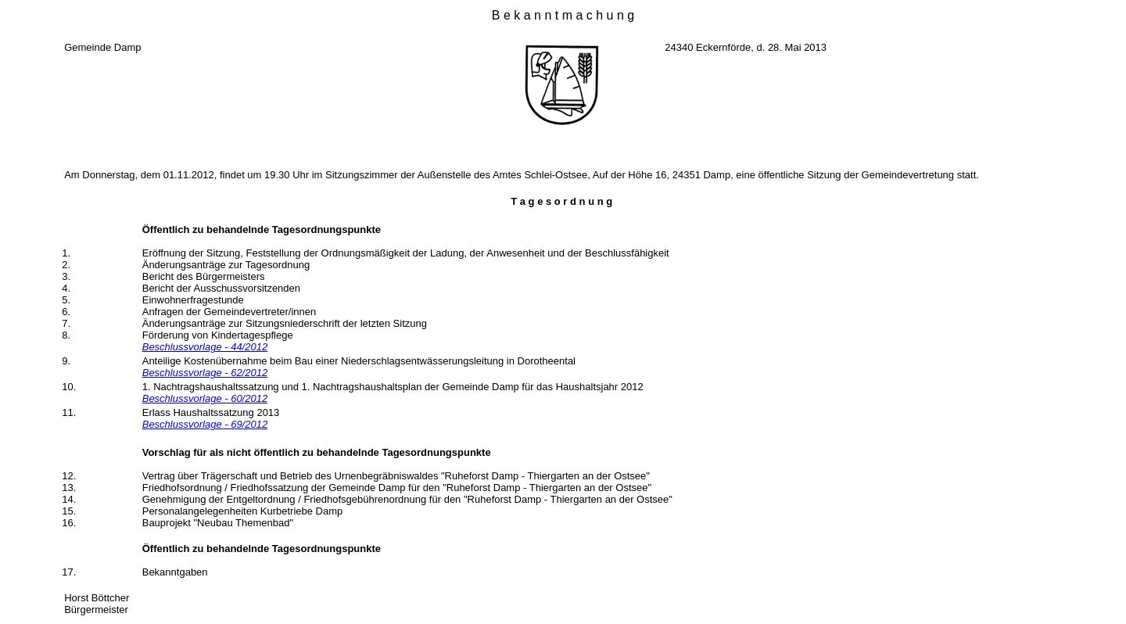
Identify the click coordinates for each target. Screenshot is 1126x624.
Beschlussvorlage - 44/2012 (204, 347)
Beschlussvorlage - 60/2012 (204, 398)
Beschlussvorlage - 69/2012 (204, 424)
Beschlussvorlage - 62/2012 (204, 372)
